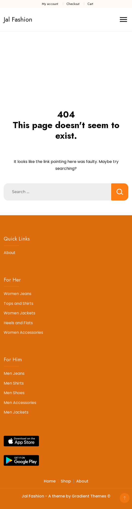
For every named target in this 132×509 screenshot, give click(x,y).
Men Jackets (16, 412)
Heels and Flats (18, 323)
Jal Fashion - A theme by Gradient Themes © (66, 496)
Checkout (72, 3)
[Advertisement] (66, 68)
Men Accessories (20, 402)
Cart (90, 3)
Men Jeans (14, 373)
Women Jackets (19, 313)
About (9, 252)
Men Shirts (14, 383)
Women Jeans (17, 293)
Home (50, 481)
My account (50, 3)
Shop (66, 481)
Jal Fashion (18, 19)
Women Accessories (23, 332)
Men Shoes (14, 393)
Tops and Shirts (18, 303)
